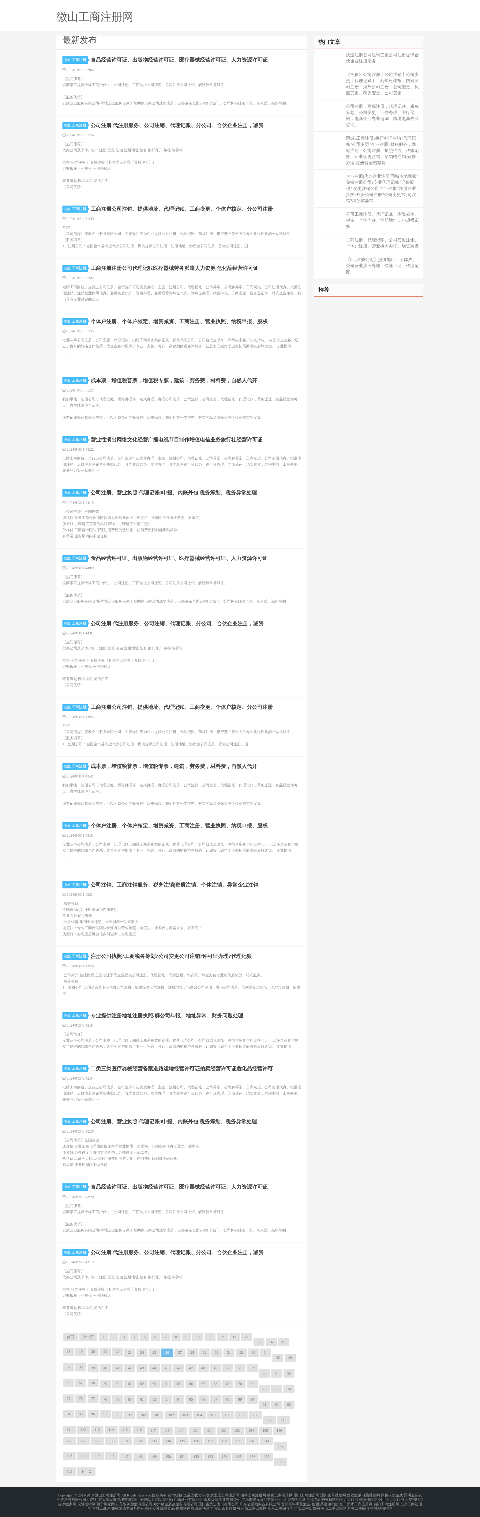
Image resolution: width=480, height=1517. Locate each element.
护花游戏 (206, 1495)
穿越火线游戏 (392, 1495)
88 (228, 1399)
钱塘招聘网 (383, 1506)
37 (68, 1367)
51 (240, 1368)
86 (203, 1399)
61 (130, 1384)
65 (179, 1384)
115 (125, 1430)
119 (181, 1430)
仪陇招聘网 (86, 1502)
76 (81, 1398)
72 (264, 1389)
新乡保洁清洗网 (315, 1498)
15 (259, 1342)
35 (278, 1358)
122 (223, 1430)
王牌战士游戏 (151, 1498)
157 (266, 1457)
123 (237, 1430)
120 (195, 1430)
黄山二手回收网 (334, 1506)
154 (224, 1457)
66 (191, 1384)
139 (238, 1441)
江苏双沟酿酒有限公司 (134, 1502)
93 (289, 1404)
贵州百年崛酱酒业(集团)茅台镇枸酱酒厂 (313, 1502)
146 (111, 1456)
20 (93, 1351)
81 (142, 1399)
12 (222, 1337)
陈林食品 (167, 1506)
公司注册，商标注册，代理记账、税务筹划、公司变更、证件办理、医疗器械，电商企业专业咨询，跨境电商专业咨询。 (382, 115)
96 (93, 1414)
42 (130, 1368)
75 (68, 1398)
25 (154, 1352)
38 (81, 1367)
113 (97, 1430)
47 (191, 1368)
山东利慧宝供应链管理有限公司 (113, 1498)
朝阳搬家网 (368, 1498)
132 (140, 1441)
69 (228, 1384)
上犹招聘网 (414, 1498)
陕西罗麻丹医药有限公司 (139, 1506)
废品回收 (190, 1495)
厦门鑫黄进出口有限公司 (218, 1502)
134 (168, 1441)
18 (68, 1351)
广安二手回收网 (307, 1506)
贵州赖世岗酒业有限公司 (183, 1498)
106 (227, 1415)
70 (240, 1384)
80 (130, 1399)
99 (130, 1415)
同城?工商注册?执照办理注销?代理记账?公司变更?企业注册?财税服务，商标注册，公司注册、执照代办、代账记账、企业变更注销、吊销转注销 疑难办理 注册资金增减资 (382, 150)
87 (215, 1399)
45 (166, 1368)
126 (279, 1430)
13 (234, 1337)
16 (271, 1342)
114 (111, 1430)
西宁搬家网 (105, 1502)
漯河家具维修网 (333, 1495)
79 (117, 1399)
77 (93, 1398)
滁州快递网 (204, 1506)
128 (83, 1441)
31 (229, 1352)
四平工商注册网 (253, 1495)
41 (117, 1368)
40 (105, 1368)
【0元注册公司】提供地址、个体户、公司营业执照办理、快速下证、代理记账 (382, 265)
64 (166, 1384)
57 (81, 1383)
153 (210, 1457)
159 (69, 1471)
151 (182, 1457)
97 (105, 1414)
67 (203, 1384)
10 (198, 1337)
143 (69, 1456)
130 (111, 1441)
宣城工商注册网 (105, 1506)
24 (142, 1352)
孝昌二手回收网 (280, 1506)
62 (142, 1384)
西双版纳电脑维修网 (363, 1495)
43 (142, 1368)
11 (210, 1337)
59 (105, 1384)
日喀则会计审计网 (343, 1498)
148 (140, 1457)
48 (203, 1368)
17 (283, 1342)
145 (97, 1456)
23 (130, 1352)
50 (228, 1368)
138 (224, 1441)
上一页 (88, 1337)
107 (241, 1415)
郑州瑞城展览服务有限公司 (175, 1502)
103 (185, 1415)
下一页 (86, 1471)
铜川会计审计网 (391, 1498)
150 (168, 1457)
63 (154, 1384)
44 (154, 1368)
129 (97, 1441)
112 (83, 1430)
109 (269, 1420)
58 (93, 1383)
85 (191, 1399)
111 (69, 1430)
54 (277, 1373)
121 (209, 1430)
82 (154, 1399)
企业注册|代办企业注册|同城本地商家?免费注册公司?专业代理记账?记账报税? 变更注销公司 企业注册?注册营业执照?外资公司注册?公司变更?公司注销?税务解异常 (382, 188)
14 (247, 1337)
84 (179, 1399)
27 (180, 1352)
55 (289, 1373)
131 (126, 1441)
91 (264, 1404)
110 (284, 1420)
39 (93, 1368)
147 (126, 1457)
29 (204, 1352)
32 (241, 1352)
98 (117, 1415)
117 (153, 1430)
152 (196, 1457)
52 (252, 1368)
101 (157, 1415)
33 (253, 1352)
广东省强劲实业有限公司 (260, 1502)
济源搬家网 (67, 1502)
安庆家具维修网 (227, 1506)
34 (266, 1352)
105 (213, 1415)
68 (215, 1384)
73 (277, 1389)
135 (182, 1441)
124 (251, 1430)
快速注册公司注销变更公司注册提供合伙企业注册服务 (382, 58)
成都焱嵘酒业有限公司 (222, 1498)
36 (290, 1358)
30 (217, 1352)
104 (199, 1415)
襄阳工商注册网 (386, 1502)
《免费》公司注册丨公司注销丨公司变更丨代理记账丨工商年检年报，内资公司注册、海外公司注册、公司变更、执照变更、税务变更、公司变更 (382, 83)
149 (154, 1457)
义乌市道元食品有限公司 (262, 1498)
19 (81, 1351)
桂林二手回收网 (360, 1506)
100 (143, 1415)
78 (105, 1399)
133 (154, 1441)
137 (210, 1441)
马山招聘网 (292, 1498)
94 (68, 1414)
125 (265, 1430)
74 (289, 1389)
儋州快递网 (185, 1506)
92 (277, 1404)
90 (252, 1399)
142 (280, 1446)
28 (192, 1352)
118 (167, 1430)
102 (171, 1415)
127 (69, 1441)
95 (81, 1414)
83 (166, 1399)
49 (215, 1368)
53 (264, 1373)
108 (255, 1415)
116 (139, 1430)
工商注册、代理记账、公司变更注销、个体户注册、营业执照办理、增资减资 (382, 243)
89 (240, 1399)
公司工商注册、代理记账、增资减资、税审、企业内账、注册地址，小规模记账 (382, 220)
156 (252, 1457)
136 (196, 1441)
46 (179, 1368)
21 (105, 1351)
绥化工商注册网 (280, 1495)
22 (117, 1351)
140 (252, 1441)
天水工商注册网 (360, 1502)
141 (266, 1441)
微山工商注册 (76, 60)
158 (280, 1462)
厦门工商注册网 (306, 1495)
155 (238, 1457)
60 (117, 1384)
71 (252, 1384)
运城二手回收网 (254, 1506)
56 (68, 1383)
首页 (70, 1337)
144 (83, 1456)
